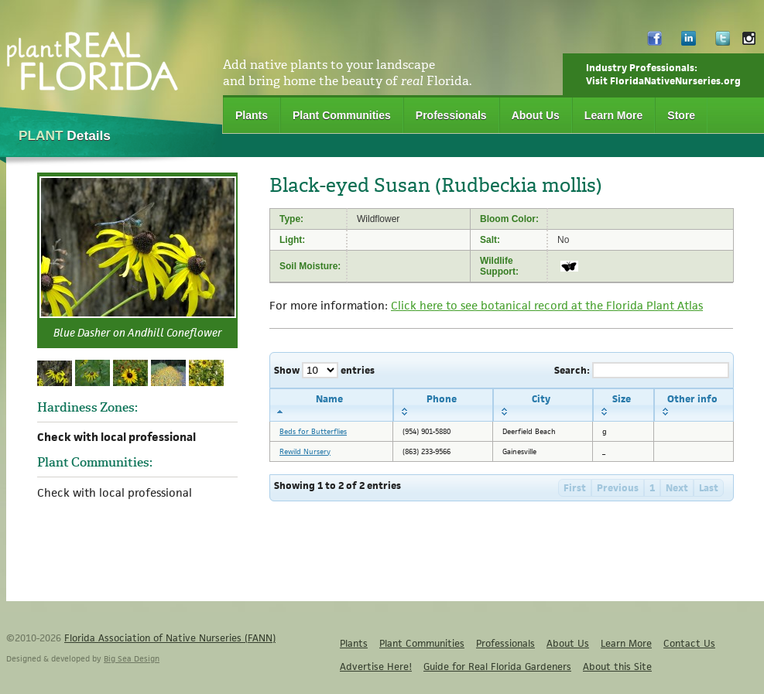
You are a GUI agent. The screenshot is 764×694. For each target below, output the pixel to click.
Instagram (749, 42)
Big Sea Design (131, 658)
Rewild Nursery (305, 451)
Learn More (613, 115)
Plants (251, 115)
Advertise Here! (376, 666)
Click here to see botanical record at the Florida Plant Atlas (547, 305)
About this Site (617, 666)
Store (681, 115)
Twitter (722, 42)
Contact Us (689, 643)
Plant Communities (342, 115)
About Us (536, 115)
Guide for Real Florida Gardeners (497, 666)
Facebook (654, 42)
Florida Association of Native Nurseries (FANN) (170, 637)
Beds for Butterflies (313, 431)
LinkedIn (688, 42)
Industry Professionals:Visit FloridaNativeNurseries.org (663, 74)
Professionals (451, 115)
